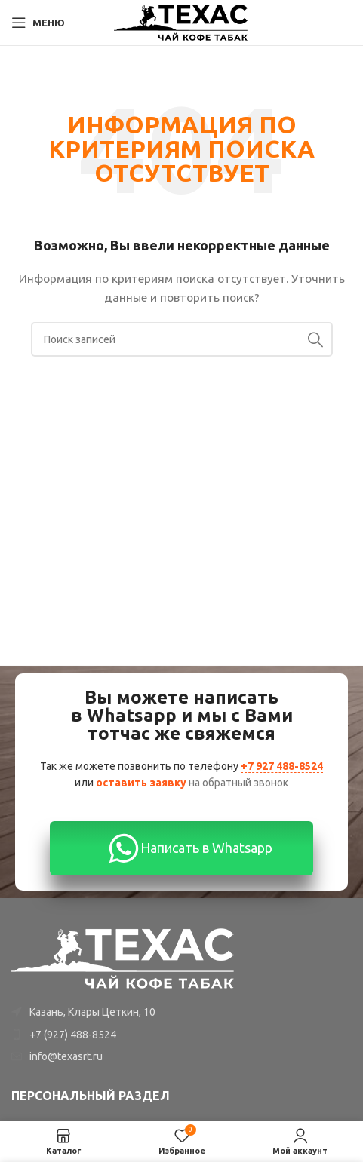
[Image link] (123, 958)
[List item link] (181, 1034)
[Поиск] (182, 339)
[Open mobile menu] (38, 23)
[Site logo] (181, 22)
